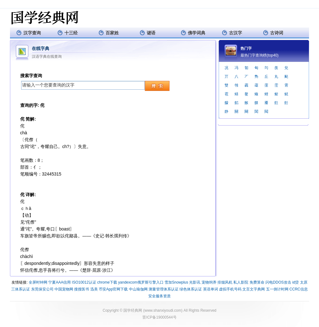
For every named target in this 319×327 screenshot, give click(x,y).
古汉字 (232, 32)
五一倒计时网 (277, 289)
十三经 (67, 32)
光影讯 (194, 282)
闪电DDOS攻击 (278, 282)
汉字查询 (28, 32)
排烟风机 (224, 282)
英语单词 (210, 289)
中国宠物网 (64, 289)
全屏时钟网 (38, 282)
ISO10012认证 (84, 282)
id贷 (295, 282)
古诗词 (273, 32)
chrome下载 (107, 282)
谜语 (147, 32)
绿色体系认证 (190, 289)
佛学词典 (193, 32)
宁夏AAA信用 (59, 282)
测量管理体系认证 (164, 289)
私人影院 (240, 282)
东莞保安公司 (42, 289)
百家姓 (108, 32)
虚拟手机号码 (230, 289)
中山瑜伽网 (138, 289)
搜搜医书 (81, 289)
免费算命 (257, 282)
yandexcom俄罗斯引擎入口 (140, 282)
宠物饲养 (209, 282)
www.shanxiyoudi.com (163, 310)
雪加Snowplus (176, 282)
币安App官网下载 (113, 289)
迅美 (94, 289)
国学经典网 (132, 310)
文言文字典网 (253, 289)
